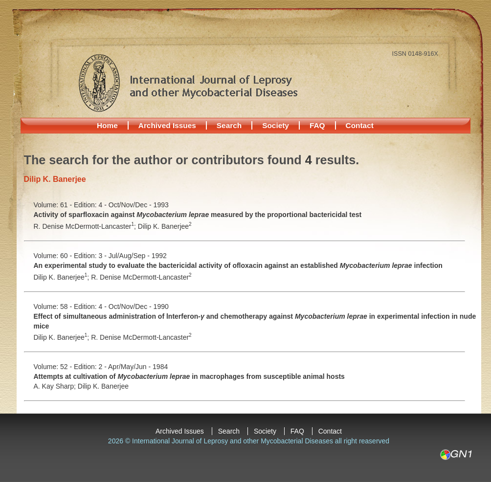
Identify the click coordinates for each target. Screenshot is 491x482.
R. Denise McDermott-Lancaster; (86, 226)
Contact (360, 125)
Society (275, 125)
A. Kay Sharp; (56, 386)
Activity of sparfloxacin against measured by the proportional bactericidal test (198, 215)
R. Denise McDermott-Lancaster (141, 277)
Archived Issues (167, 125)
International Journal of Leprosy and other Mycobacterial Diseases (187, 82)
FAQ (317, 125)
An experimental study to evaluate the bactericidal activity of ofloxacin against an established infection (238, 265)
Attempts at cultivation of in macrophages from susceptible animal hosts (189, 376)
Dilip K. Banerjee (165, 226)
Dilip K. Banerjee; (62, 277)
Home (107, 125)
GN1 (455, 454)
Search (229, 125)
